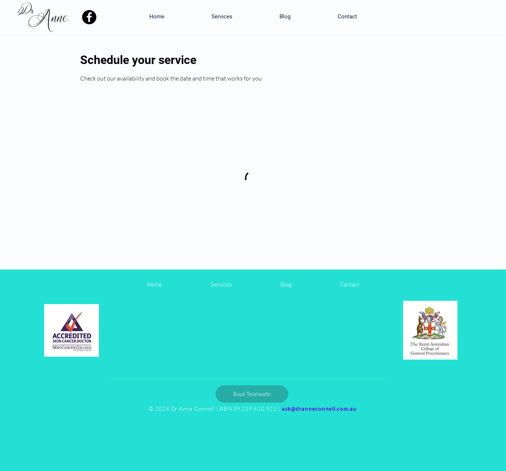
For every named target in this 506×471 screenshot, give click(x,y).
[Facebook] (89, 17)
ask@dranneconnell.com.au (319, 408)
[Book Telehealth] (251, 394)
